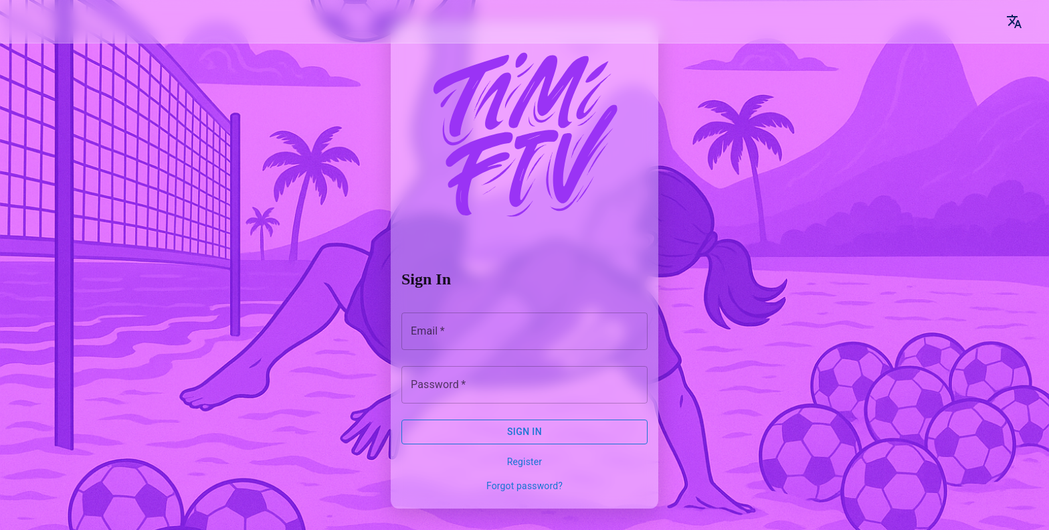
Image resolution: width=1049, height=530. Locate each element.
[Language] (1014, 21)
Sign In (524, 431)
